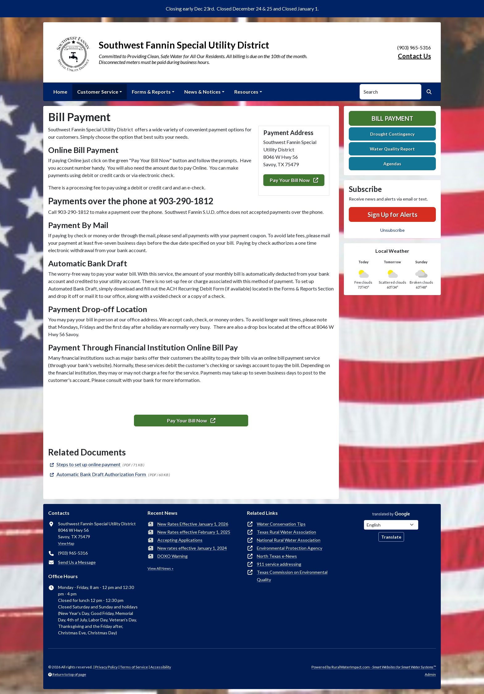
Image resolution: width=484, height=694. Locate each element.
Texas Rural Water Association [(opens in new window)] (286, 532)
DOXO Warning (172, 556)
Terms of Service (134, 667)
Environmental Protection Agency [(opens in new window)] (289, 548)
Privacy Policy (106, 667)
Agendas (392, 163)
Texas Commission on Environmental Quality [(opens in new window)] (292, 575)
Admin (430, 674)
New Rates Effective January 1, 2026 (192, 524)
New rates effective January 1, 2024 (192, 548)
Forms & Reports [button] (151, 92)
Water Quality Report (392, 148)
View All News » (160, 568)
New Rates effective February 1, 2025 (193, 532)
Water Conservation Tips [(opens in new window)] (281, 524)
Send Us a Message (77, 562)
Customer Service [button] (97, 92)
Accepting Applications (179, 540)
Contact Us (414, 56)
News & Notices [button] (202, 92)
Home (60, 92)
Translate (391, 537)
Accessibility (160, 667)
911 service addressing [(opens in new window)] (279, 564)
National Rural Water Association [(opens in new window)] (288, 540)
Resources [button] (246, 92)
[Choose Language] (391, 525)
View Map (66, 543)
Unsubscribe (392, 230)
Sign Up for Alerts (392, 214)
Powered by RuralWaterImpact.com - (373, 667)
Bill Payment (392, 118)
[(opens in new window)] (84, 464)
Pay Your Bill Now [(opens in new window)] (294, 180)
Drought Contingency (392, 134)
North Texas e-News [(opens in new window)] (277, 556)
